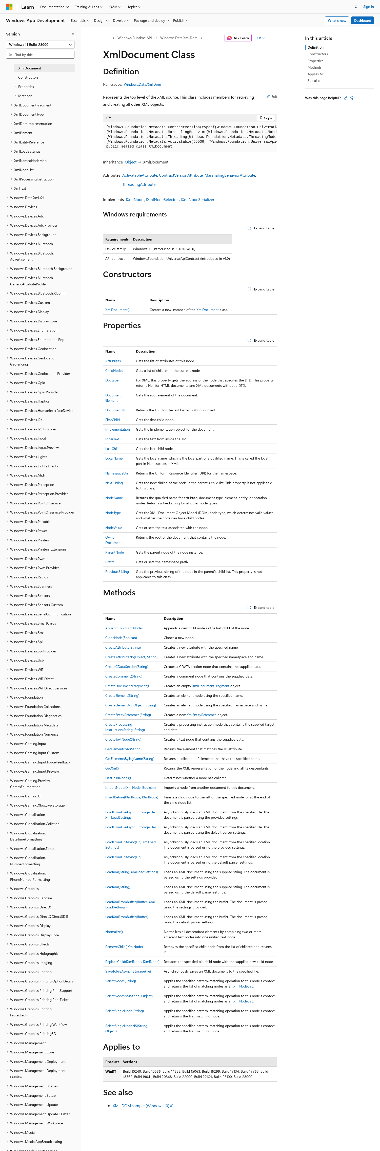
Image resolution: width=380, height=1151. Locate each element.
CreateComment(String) (123, 676)
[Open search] (356, 6)
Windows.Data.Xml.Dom (178, 37)
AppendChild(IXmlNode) (124, 628)
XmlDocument (207, 309)
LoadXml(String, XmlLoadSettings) (131, 871)
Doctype (111, 380)
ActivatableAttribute (139, 175)
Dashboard (362, 20)
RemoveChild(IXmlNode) (124, 946)
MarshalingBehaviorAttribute (230, 175)
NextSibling (114, 482)
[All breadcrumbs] (107, 38)
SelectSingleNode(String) (124, 1010)
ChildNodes (114, 370)
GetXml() (112, 768)
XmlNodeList (243, 986)
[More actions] (272, 38)
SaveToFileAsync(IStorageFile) (128, 971)
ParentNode (114, 552)
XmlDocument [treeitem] (29, 68)
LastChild (112, 448)
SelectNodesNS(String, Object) (129, 995)
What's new (337, 20)
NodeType (113, 512)
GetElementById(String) (123, 748)
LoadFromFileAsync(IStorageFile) (130, 827)
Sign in (368, 6)
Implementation (117, 429)
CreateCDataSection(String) (126, 666)
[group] (190, 137)
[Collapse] (73, 34)
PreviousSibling (117, 571)
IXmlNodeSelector (162, 199)
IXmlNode (134, 199)
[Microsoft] (9, 7)
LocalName (114, 458)
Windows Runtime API (134, 37)
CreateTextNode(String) (123, 739)
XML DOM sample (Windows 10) (141, 1105)
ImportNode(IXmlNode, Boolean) (130, 787)
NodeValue (113, 527)
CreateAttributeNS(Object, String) (131, 656)
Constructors (318, 53)
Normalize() (114, 931)
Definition (316, 47)
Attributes (113, 360)
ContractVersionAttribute (181, 175)
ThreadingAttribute (138, 184)
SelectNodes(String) (120, 980)
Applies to (315, 73)
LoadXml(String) (117, 886)
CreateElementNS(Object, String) (130, 705)
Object (130, 162)
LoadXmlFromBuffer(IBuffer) (126, 916)
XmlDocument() (117, 309)
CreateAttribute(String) (123, 647)
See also (314, 80)
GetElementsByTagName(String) (129, 758)
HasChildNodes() (118, 777)
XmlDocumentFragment (210, 685)
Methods (315, 67)
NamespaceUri (116, 473)
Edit (271, 96)
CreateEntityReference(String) (128, 714)
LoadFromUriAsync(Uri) (123, 856)
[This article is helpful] (346, 98)
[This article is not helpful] (352, 98)
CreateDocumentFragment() (127, 685)
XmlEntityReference (201, 714)
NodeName (114, 497)
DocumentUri (115, 410)
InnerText (112, 438)
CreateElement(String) (122, 695)
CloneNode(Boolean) (121, 637)
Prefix (109, 561)
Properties (315, 60)
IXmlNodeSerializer (197, 199)
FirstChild (112, 419)
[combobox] (40, 45)
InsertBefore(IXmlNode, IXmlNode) (131, 797)
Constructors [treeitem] (28, 77)
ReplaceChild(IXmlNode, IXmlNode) (132, 961)
